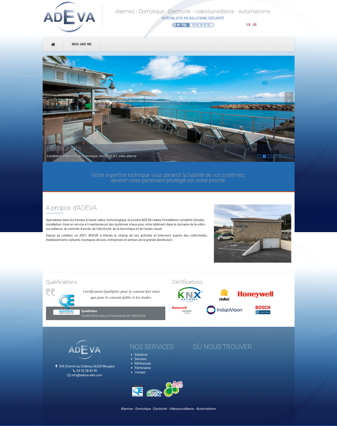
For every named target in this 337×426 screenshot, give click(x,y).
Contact (140, 372)
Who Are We (82, 44)
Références (143, 363)
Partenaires (143, 368)
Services (141, 359)
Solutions (141, 354)
